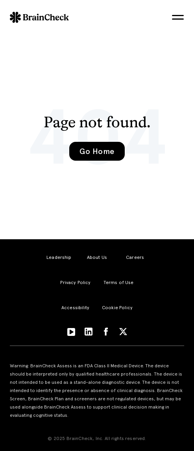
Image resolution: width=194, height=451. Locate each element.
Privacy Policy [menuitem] (75, 282)
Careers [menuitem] (135, 257)
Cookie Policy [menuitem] (117, 307)
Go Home (96, 151)
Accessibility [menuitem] (75, 307)
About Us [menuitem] (97, 257)
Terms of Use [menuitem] (118, 282)
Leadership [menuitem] (59, 257)
